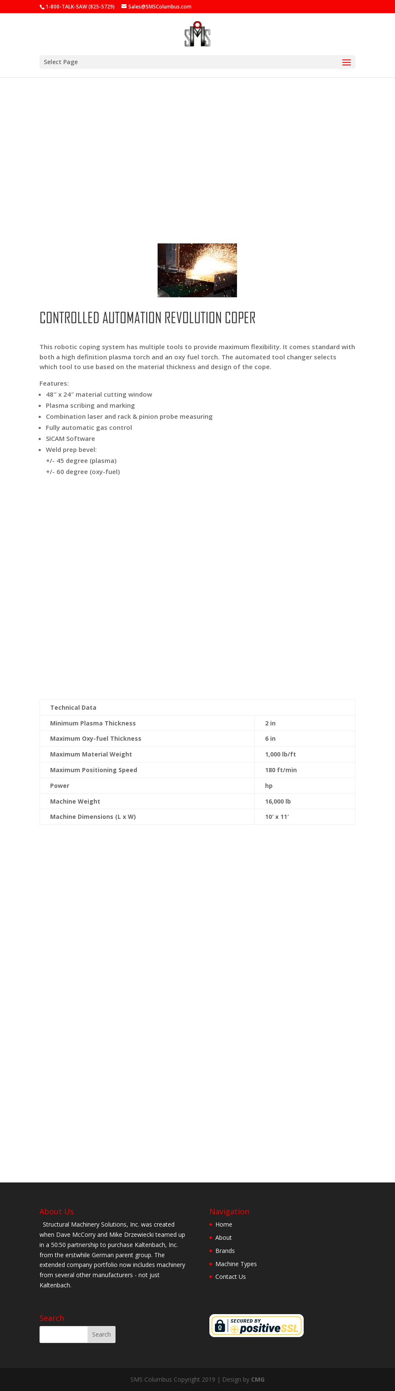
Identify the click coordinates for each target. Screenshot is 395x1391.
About (223, 1237)
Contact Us (230, 1276)
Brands (225, 1251)
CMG (258, 1379)
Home (223, 1224)
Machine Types (236, 1264)
